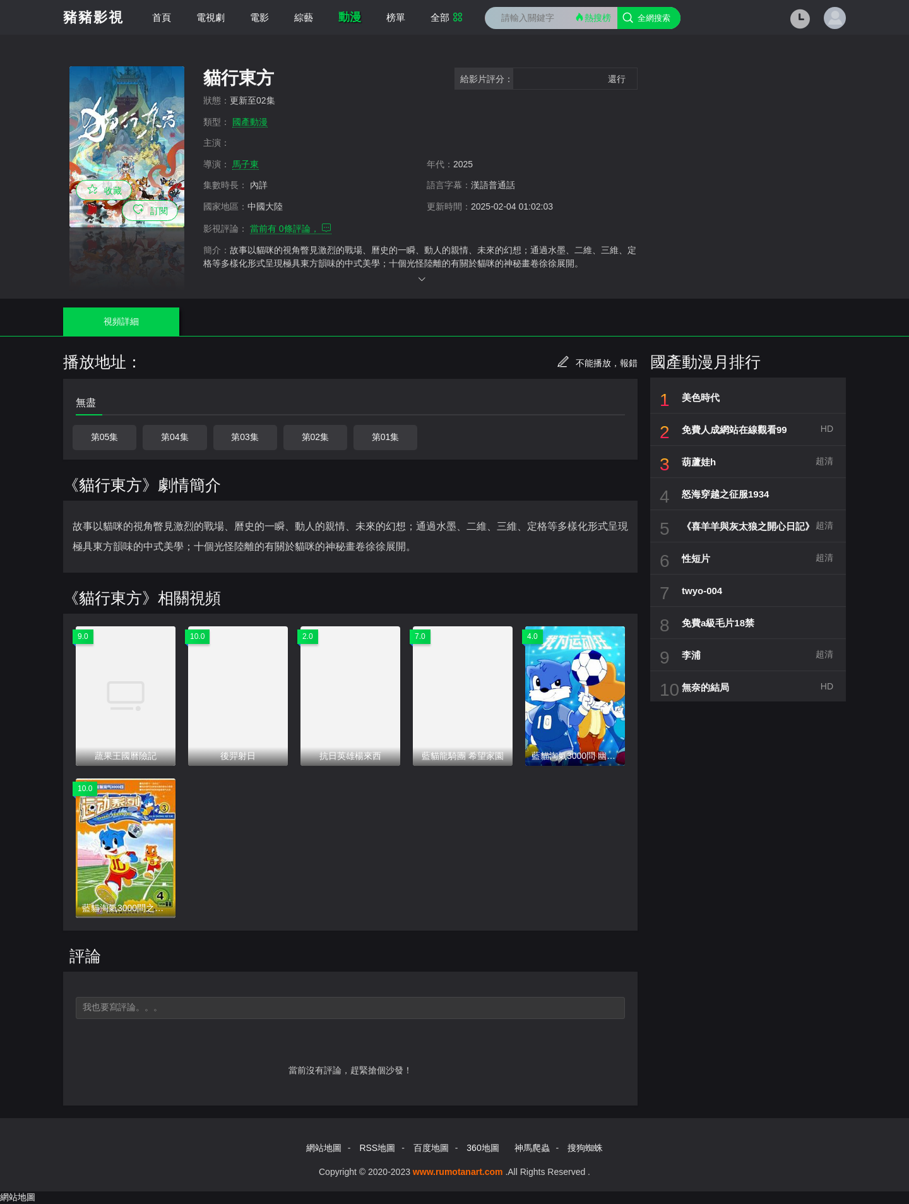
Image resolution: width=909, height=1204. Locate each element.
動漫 (349, 17)
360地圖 (482, 1148)
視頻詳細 (119, 321)
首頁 (161, 17)
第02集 (316, 437)
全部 (447, 17)
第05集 (105, 437)
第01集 (386, 437)
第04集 (175, 437)
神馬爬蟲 (532, 1148)
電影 (259, 17)
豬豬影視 (93, 17)
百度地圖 (431, 1148)
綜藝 (303, 17)
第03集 (245, 437)
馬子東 (245, 164)
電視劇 (210, 17)
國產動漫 (250, 122)
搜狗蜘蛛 (585, 1148)
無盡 (86, 402)
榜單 (395, 17)
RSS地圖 (377, 1148)
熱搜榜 (592, 17)
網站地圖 (324, 1148)
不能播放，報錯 (597, 363)
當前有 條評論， (291, 229)
